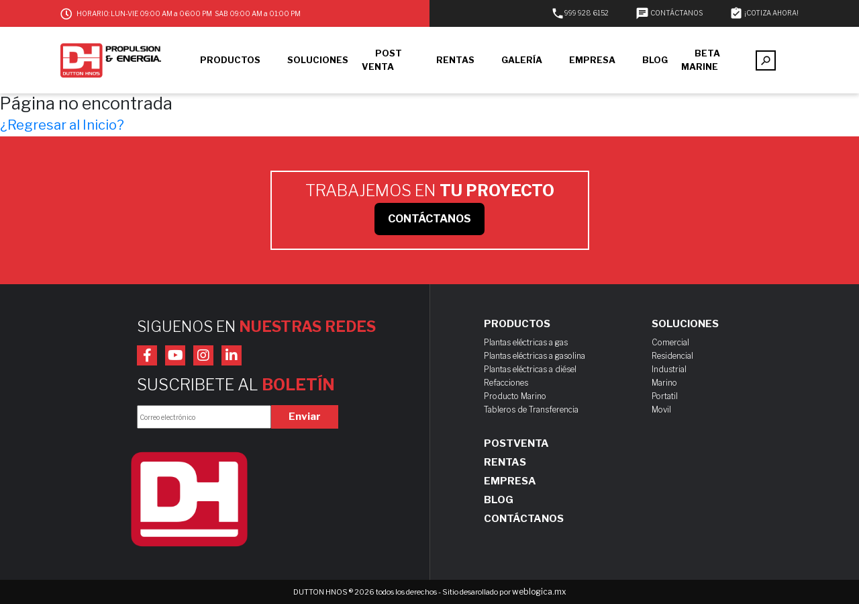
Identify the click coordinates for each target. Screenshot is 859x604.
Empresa (510, 481)
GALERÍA (521, 59)
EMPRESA (592, 59)
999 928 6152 (580, 13)
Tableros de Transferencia (531, 409)
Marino (664, 383)
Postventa (516, 443)
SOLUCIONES (317, 59)
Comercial (670, 342)
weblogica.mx (539, 592)
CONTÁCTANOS (669, 13)
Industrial (669, 369)
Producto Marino (515, 396)
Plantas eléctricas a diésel (530, 369)
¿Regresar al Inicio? (62, 125)
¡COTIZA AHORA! (764, 13)
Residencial (672, 356)
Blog (498, 500)
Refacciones (506, 383)
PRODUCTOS (230, 59)
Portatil (665, 396)
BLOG (655, 59)
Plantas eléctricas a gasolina (534, 356)
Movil (661, 409)
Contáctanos (524, 519)
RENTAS (455, 59)
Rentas (505, 462)
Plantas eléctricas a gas (526, 342)
